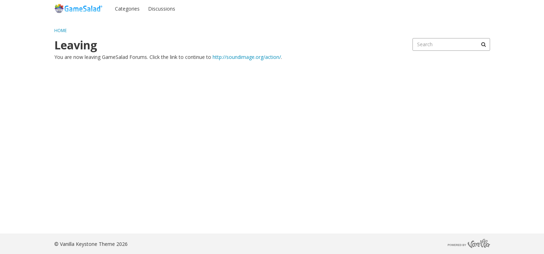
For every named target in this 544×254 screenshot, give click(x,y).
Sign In (448, 8)
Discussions (161, 8)
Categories (127, 8)
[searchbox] (451, 44)
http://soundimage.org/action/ (247, 57)
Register (476, 8)
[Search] (483, 44)
